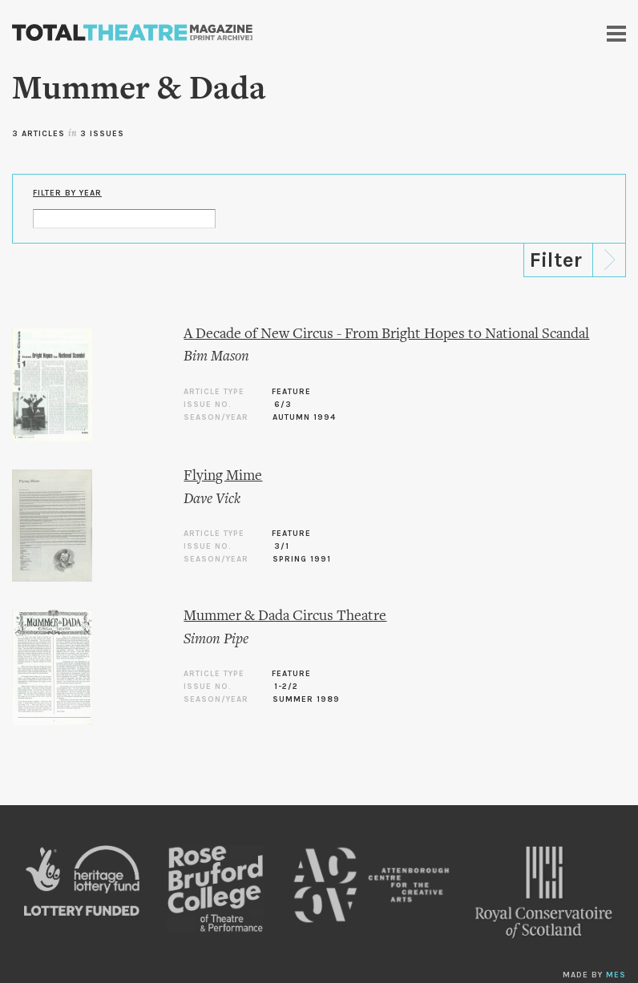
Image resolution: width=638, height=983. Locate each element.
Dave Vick (212, 499)
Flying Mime (223, 476)
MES (616, 975)
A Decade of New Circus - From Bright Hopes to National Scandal (386, 334)
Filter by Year (67, 193)
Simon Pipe (216, 639)
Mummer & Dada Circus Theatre (285, 616)
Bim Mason (216, 357)
